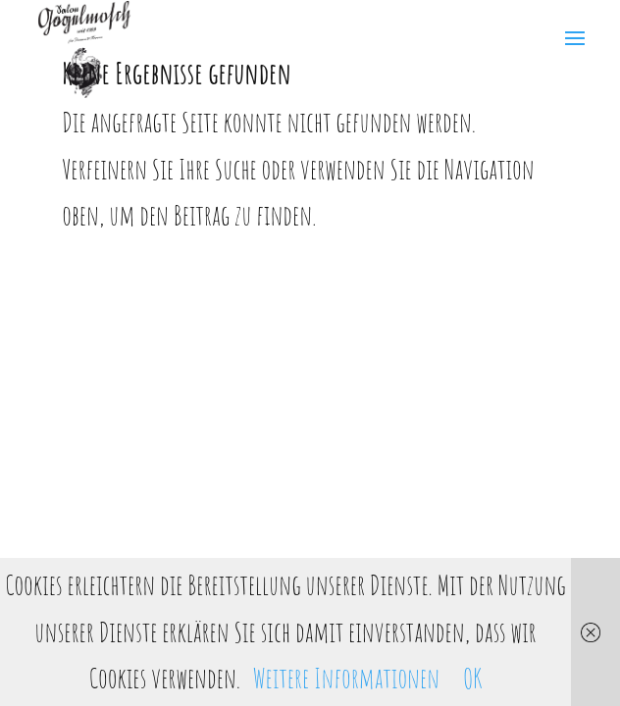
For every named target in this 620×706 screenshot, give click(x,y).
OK (472, 678)
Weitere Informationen (346, 678)
